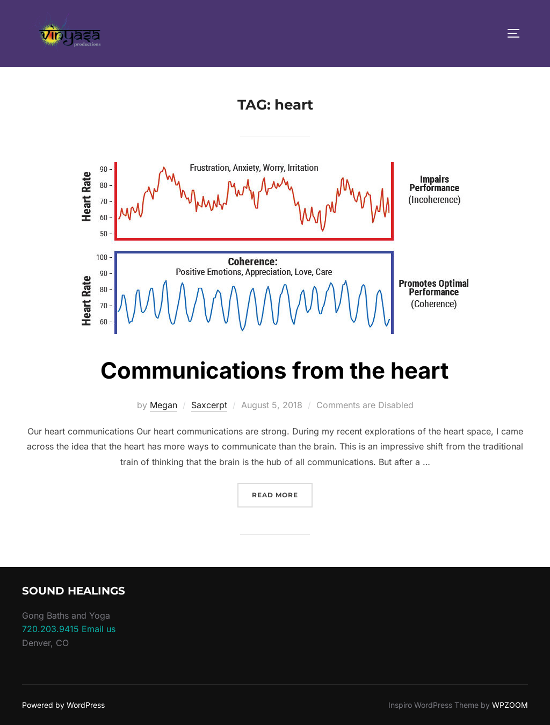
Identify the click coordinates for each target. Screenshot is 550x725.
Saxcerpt (209, 405)
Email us (98, 629)
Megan (163, 405)
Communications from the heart (274, 370)
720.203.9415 (50, 629)
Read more (282, 494)
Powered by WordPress (63, 704)
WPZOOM (510, 704)
